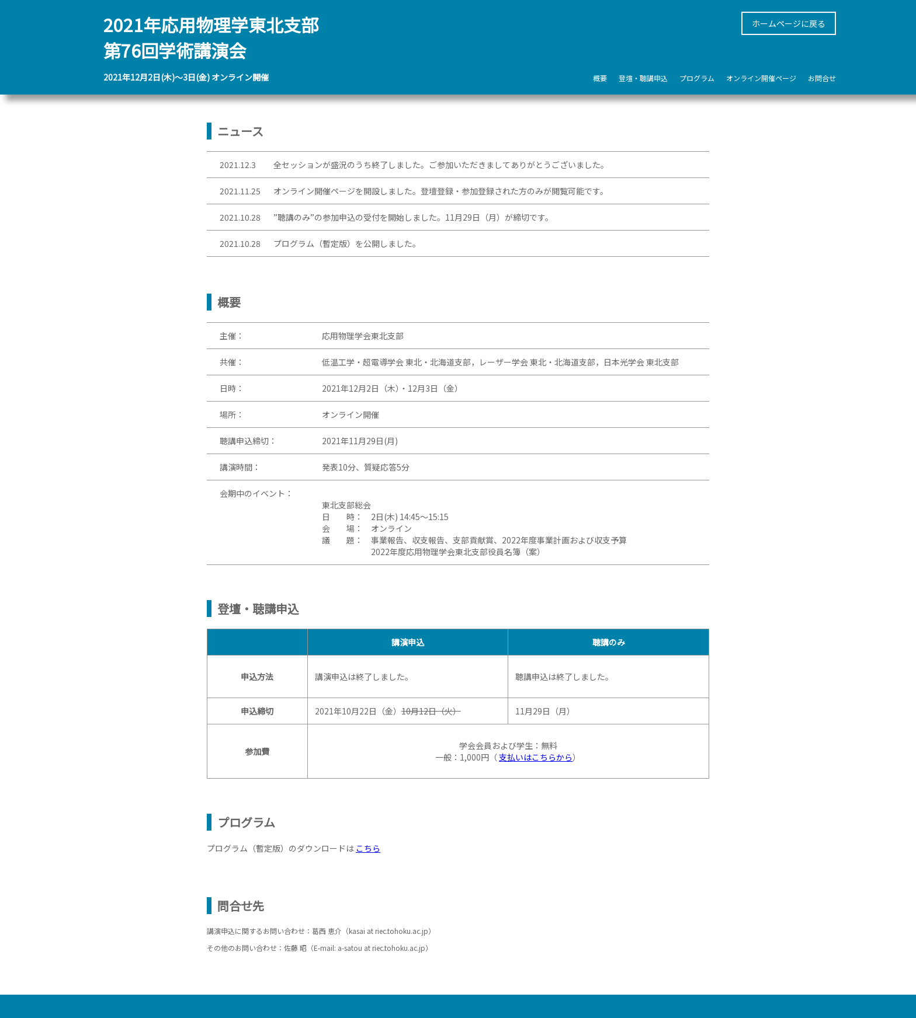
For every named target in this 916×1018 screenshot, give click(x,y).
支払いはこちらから (535, 757)
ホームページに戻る (788, 23)
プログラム (696, 78)
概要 (600, 78)
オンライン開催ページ (761, 78)
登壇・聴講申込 (643, 78)
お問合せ (822, 78)
